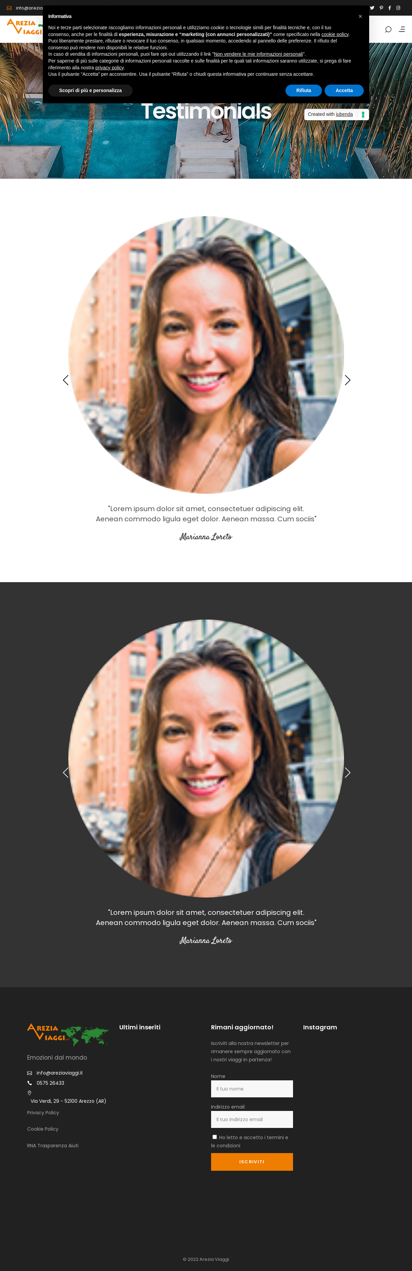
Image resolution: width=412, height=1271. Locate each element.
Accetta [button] (344, 90)
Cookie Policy (42, 1129)
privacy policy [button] (110, 67)
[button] (360, 16)
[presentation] (65, 380)
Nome (218, 1076)
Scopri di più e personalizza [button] (90, 90)
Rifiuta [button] (303, 90)
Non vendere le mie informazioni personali (258, 54)
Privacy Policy (43, 1112)
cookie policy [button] (335, 34)
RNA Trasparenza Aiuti (53, 1145)
